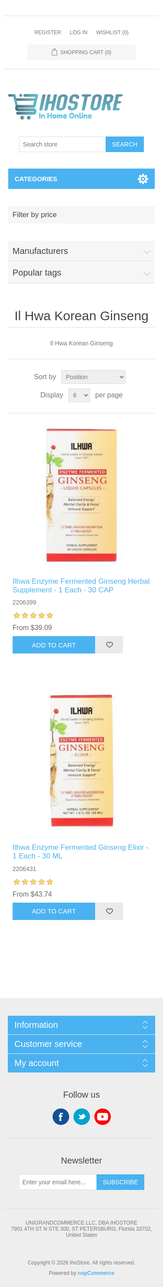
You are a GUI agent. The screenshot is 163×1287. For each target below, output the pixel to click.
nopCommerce (96, 1273)
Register (47, 32)
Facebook (61, 1116)
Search (124, 144)
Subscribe (120, 1182)
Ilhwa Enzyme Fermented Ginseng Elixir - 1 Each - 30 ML (81, 851)
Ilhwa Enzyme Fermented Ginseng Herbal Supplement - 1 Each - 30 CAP (81, 585)
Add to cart (54, 645)
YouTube (102, 1116)
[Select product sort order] (93, 377)
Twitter (81, 1116)
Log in (78, 32)
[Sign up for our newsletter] (58, 1182)
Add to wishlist (109, 644)
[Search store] (62, 144)
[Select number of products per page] (79, 395)
